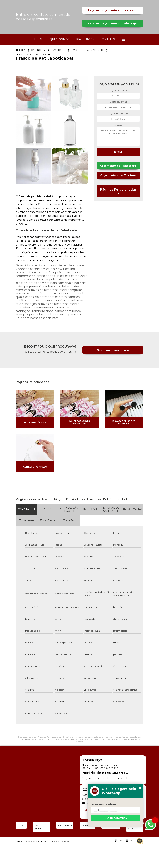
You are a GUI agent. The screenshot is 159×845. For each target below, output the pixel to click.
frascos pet (58, 50)
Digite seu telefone (118, 113)
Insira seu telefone (104, 804)
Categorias (38, 50)
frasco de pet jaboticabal (33, 54)
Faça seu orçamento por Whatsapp (113, 23)
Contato (108, 39)
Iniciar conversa (115, 818)
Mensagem (118, 124)
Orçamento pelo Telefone (118, 175)
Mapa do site (134, 827)
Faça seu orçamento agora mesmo (113, 10)
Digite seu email (118, 101)
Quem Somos (60, 39)
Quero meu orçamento (113, 350)
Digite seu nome (118, 90)
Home (38, 39)
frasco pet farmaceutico (88, 50)
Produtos (84, 39)
